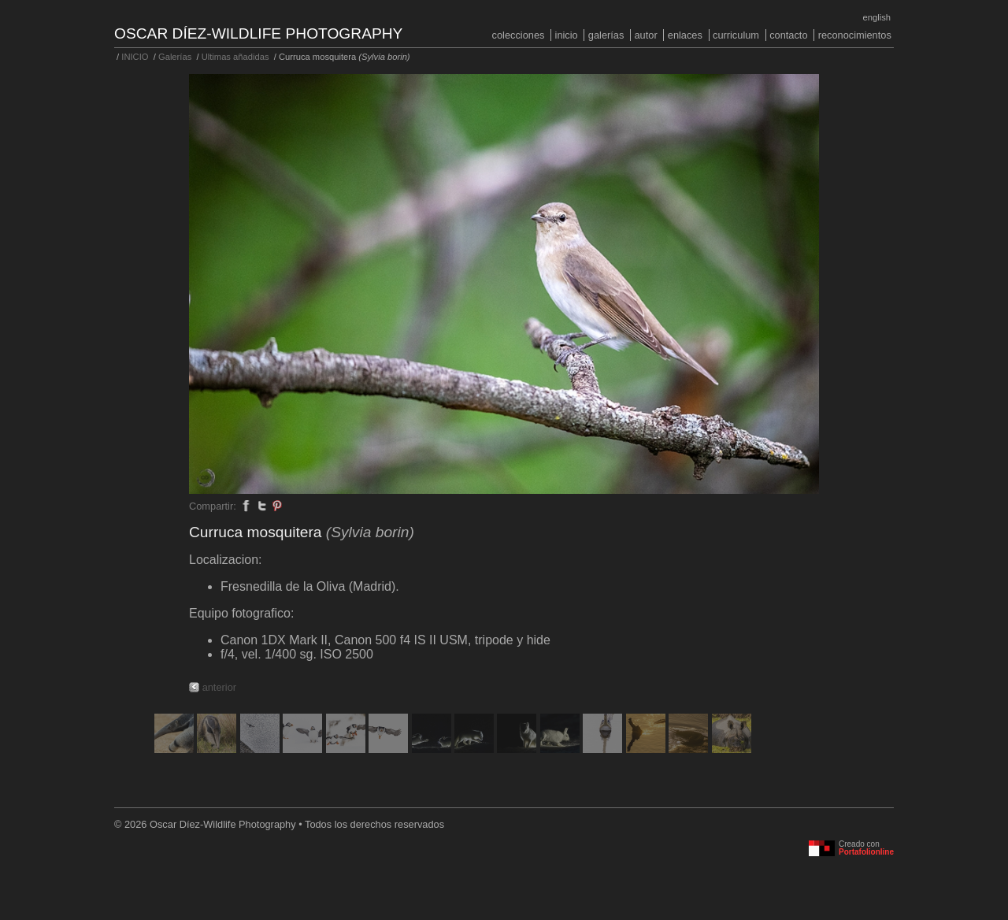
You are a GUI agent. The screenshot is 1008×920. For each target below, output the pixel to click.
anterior (219, 687)
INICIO (566, 35)
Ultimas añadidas (235, 56)
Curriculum (736, 35)
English (877, 17)
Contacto (788, 35)
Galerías (606, 35)
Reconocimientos (854, 35)
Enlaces (685, 35)
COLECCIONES (518, 35)
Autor (645, 35)
